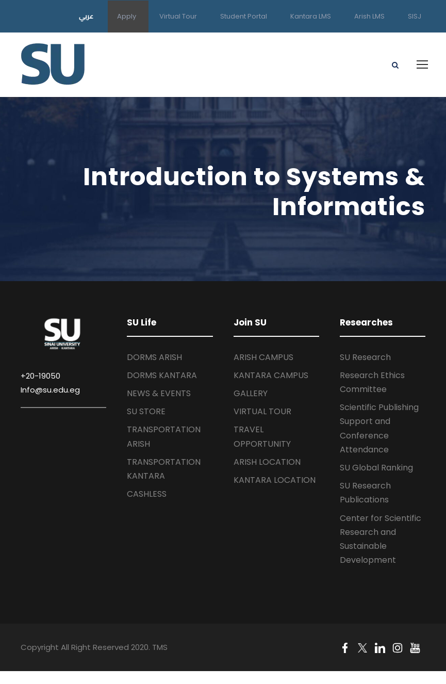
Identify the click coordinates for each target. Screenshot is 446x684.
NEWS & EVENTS (159, 393)
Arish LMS (369, 16)
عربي (86, 16)
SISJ (414, 16)
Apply (126, 16)
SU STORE (146, 411)
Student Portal (243, 16)
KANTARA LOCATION (275, 480)
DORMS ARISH (154, 357)
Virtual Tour (178, 16)
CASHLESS (147, 494)
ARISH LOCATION (267, 462)
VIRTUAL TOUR (262, 411)
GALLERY (251, 393)
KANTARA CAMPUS (271, 375)
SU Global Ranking (376, 468)
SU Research (365, 357)
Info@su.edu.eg (50, 389)
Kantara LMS (310, 16)
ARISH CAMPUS (263, 357)
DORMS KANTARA (162, 375)
